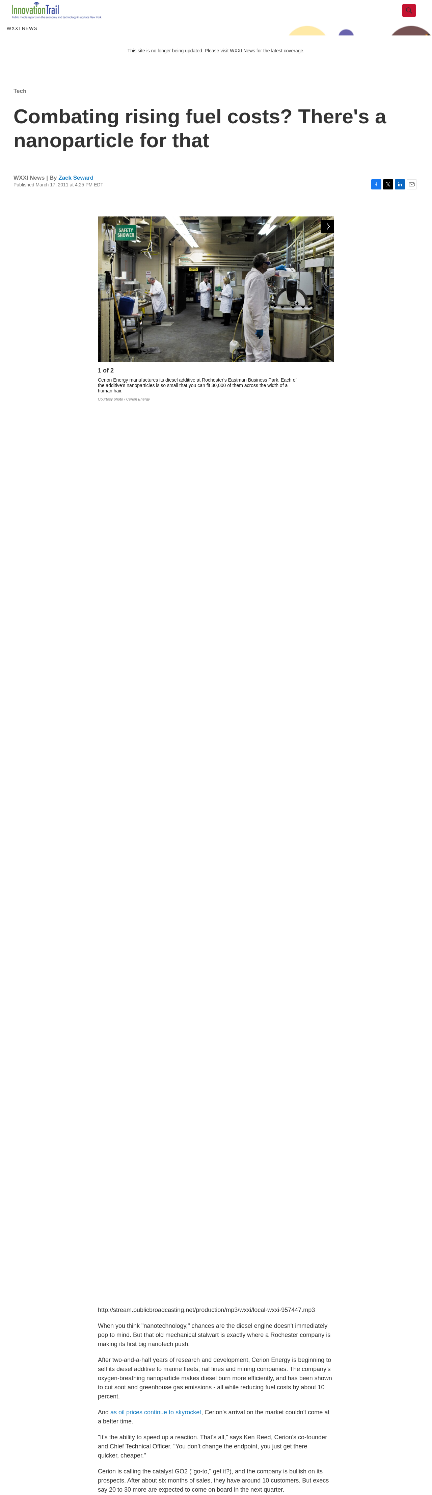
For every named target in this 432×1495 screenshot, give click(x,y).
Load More (215, 1417)
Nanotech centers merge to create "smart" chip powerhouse (256, 1293)
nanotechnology (271, 1114)
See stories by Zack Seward (173, 1202)
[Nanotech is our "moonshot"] (59, 1371)
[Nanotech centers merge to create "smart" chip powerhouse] (59, 1306)
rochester (223, 1114)
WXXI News (22, 43)
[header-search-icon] (414, 18)
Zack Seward (75, 192)
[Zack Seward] (113, 1196)
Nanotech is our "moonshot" (180, 1358)
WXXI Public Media (349, 1477)
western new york (174, 1114)
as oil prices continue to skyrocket (155, 540)
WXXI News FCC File (351, 1462)
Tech (20, 105)
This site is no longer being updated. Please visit (179, 65)
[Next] (327, 387)
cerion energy (138, 1130)
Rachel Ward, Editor (132, 1305)
